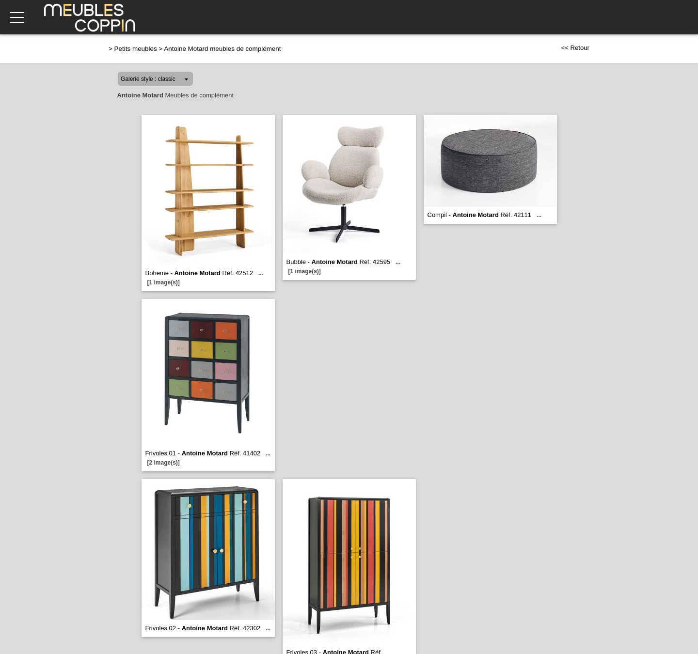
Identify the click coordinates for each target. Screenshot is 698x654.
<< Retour (575, 47)
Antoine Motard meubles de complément (222, 48)
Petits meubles (135, 48)
